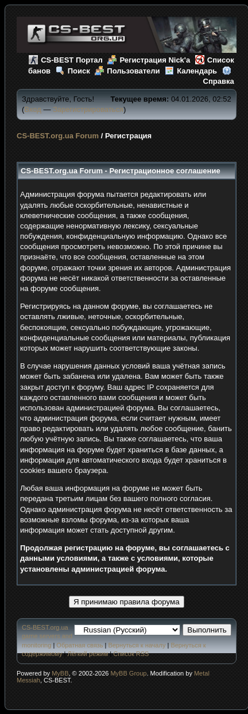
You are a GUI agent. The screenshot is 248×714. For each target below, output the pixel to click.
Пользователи (127, 71)
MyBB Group (128, 673)
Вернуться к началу (136, 645)
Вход (32, 109)
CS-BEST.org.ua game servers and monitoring (47, 636)
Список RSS (131, 653)
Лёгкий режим (88, 653)
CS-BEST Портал (66, 60)
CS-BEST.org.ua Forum (58, 135)
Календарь (191, 71)
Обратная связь (79, 645)
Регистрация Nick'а (148, 60)
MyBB (60, 673)
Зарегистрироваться (88, 109)
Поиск (73, 71)
